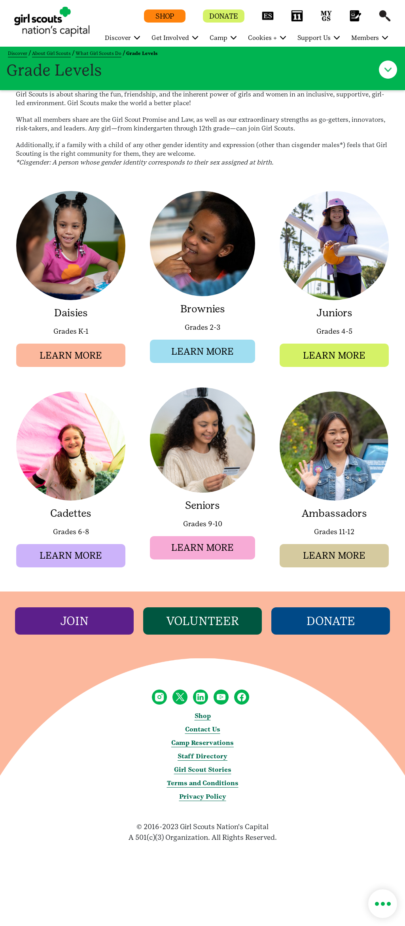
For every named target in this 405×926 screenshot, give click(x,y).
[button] (268, 19)
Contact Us (202, 730)
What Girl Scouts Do (98, 53)
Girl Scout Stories (202, 770)
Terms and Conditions (202, 784)
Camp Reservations (202, 743)
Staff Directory (202, 757)
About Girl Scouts (51, 53)
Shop (203, 716)
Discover (17, 53)
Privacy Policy (202, 797)
